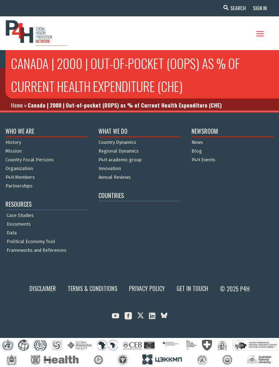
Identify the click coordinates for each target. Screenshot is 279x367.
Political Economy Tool (31, 241)
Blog (196, 151)
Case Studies (20, 215)
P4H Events (203, 159)
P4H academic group (120, 159)
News (197, 142)
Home (17, 105)
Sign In (259, 8)
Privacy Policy (147, 288)
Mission (13, 151)
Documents (19, 224)
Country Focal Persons (29, 159)
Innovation (109, 168)
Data (12, 232)
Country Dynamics (117, 142)
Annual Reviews (114, 177)
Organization (19, 168)
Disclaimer (42, 288)
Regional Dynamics (118, 151)
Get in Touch (192, 288)
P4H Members (20, 177)
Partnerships (19, 186)
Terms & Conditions (92, 288)
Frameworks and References (36, 250)
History (13, 142)
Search (237, 8)
